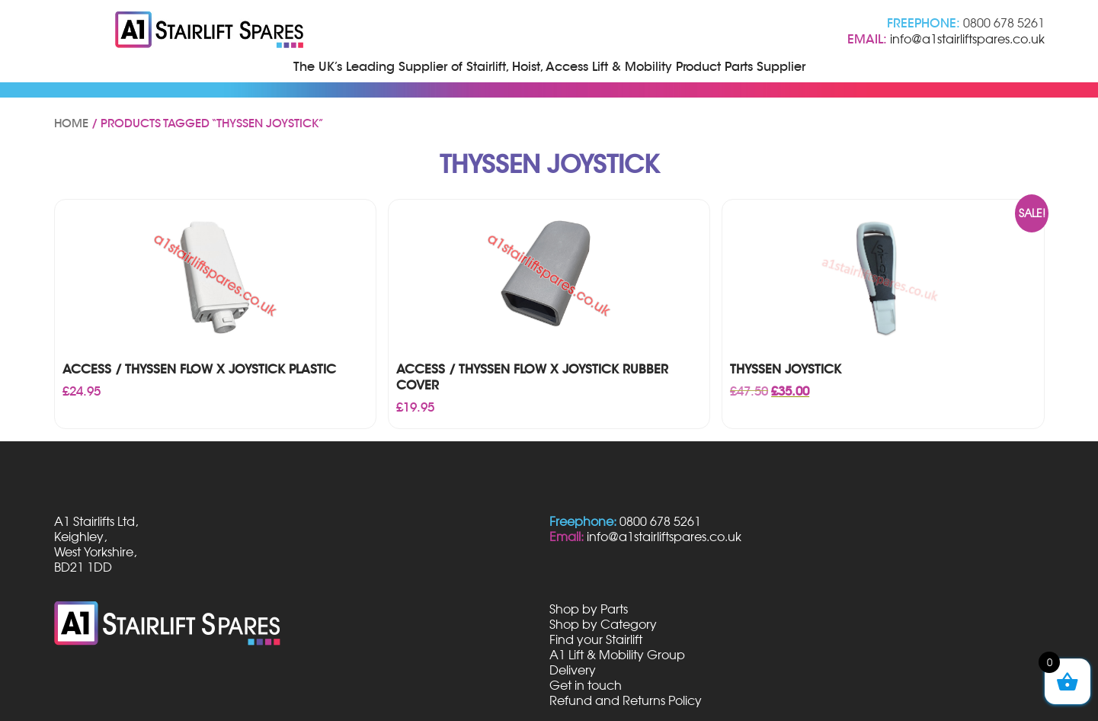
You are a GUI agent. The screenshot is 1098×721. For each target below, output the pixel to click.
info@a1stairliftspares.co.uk (967, 38)
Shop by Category (603, 624)
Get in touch (585, 685)
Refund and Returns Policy (625, 700)
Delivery (572, 670)
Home (71, 123)
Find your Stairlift (595, 639)
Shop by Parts (588, 609)
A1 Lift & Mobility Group (617, 654)
